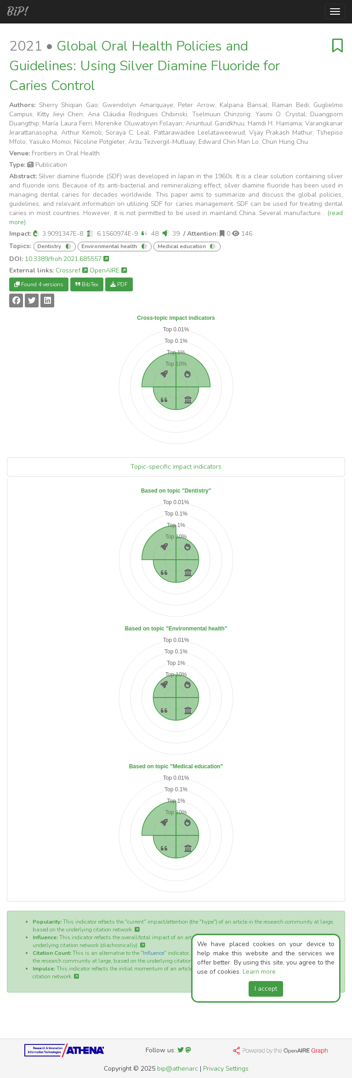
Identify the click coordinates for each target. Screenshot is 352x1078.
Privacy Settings (226, 1068)
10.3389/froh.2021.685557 (67, 259)
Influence (153, 953)
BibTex (86, 284)
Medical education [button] (182, 246)
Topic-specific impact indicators (176, 466)
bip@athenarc (177, 1068)
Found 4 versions (38, 284)
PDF (119, 284)
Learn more (259, 971)
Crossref (72, 270)
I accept (266, 988)
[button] (36, 233)
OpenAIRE (108, 270)
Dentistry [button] (49, 246)
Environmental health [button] (109, 246)
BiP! (17, 11)
